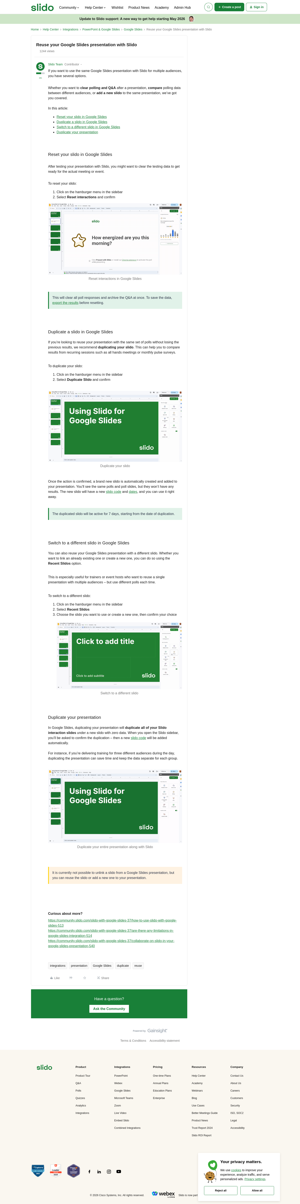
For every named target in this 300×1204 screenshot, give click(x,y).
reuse (138, 965)
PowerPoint (121, 1075)
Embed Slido (121, 1120)
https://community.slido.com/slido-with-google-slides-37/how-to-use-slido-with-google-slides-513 (112, 923)
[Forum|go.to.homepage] (42, 7)
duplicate (123, 965)
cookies (236, 1170)
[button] (229, 7)
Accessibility (237, 1127)
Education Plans (162, 1090)
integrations (57, 965)
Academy (162, 7)
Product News (139, 7)
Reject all (221, 1190)
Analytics (81, 1105)
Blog (194, 1098)
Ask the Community (109, 1009)
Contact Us (236, 1075)
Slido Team (55, 64)
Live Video (120, 1113)
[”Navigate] (44, 1068)
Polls (78, 1090)
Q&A (78, 1083)
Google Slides (133, 29)
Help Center (51, 29)
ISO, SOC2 (236, 1113)
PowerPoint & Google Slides (101, 29)
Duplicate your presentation (77, 132)
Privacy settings (254, 1179)
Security (235, 1105)
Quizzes (80, 1098)
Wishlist (117, 7)
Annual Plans (160, 1083)
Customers (236, 1098)
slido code (138, 738)
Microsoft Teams (123, 1098)
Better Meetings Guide (205, 1113)
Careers (235, 1090)
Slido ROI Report (201, 1135)
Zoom (117, 1105)
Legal (233, 1120)
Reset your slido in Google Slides (82, 117)
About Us (235, 1083)
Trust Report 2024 (202, 1127)
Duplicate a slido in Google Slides (82, 122)
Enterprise (159, 1098)
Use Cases (198, 1105)
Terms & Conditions (133, 1040)
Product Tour (83, 1075)
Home (35, 29)
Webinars (197, 1090)
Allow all (257, 1190)
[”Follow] (89, 1174)
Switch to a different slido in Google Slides (88, 127)
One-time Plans (162, 1075)
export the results (65, 303)
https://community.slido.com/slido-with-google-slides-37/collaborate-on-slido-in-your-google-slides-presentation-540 (111, 943)
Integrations (70, 29)
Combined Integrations (127, 1127)
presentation (79, 965)
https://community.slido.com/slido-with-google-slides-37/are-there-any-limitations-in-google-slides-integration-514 (111, 933)
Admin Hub (182, 7)
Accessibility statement (165, 1040)
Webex (118, 1083)
